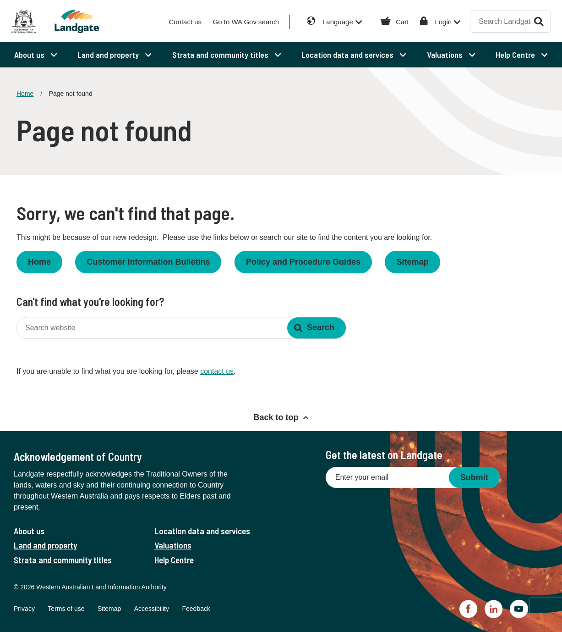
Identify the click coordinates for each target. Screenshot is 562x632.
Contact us (185, 22)
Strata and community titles (63, 559)
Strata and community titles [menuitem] (221, 55)
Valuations (172, 545)
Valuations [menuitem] (445, 55)
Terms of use (66, 608)
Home (24, 93)
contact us (217, 371)
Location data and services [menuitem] (348, 55)
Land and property (45, 545)
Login (443, 22)
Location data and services (202, 531)
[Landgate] (78, 21)
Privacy (24, 608)
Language (337, 22)
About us (29, 531)
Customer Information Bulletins (148, 261)
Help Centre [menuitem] (516, 55)
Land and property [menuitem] (109, 55)
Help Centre (174, 559)
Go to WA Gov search (246, 22)
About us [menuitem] (30, 55)
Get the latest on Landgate (384, 454)
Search (538, 21)
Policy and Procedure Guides (303, 261)
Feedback (196, 608)
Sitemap (412, 261)
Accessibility (151, 608)
